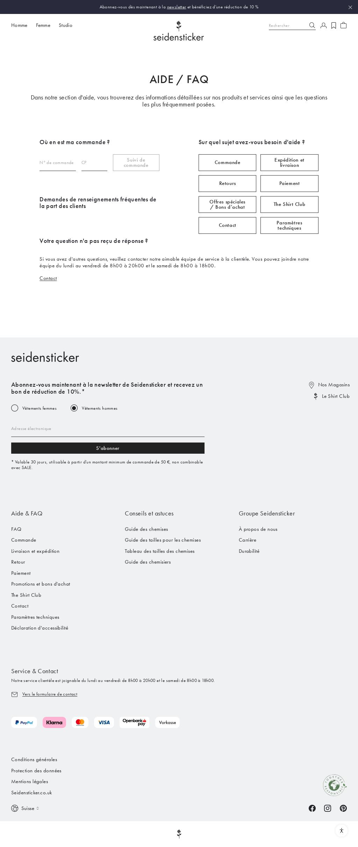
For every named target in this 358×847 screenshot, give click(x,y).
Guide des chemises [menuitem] (146, 529)
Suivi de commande (136, 162)
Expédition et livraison (289, 162)
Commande (228, 162)
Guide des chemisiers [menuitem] (148, 562)
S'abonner (107, 448)
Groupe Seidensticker (267, 513)
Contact (227, 225)
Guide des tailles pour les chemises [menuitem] (163, 540)
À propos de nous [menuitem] (258, 529)
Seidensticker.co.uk (31, 792)
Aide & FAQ (26, 513)
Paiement (289, 183)
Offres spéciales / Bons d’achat (227, 204)
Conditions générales (34, 759)
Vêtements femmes (39, 408)
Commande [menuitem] (23, 540)
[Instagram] (327, 807)
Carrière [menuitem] (248, 540)
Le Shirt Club (336, 396)
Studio (65, 25)
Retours (227, 183)
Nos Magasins (334, 384)
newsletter (176, 6)
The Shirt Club (289, 204)
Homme (19, 25)
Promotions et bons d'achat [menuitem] (40, 584)
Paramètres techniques (289, 225)
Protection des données (36, 770)
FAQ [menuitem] (16, 529)
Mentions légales (29, 781)
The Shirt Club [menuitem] (26, 595)
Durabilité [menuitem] (249, 551)
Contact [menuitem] (19, 606)
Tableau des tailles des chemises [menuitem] (159, 551)
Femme (43, 25)
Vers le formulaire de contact (49, 694)
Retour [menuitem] (18, 562)
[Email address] (108, 428)
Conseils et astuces (149, 513)
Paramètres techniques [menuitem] (35, 617)
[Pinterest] (343, 807)
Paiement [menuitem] (21, 573)
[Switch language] (25, 808)
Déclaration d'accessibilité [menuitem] (39, 628)
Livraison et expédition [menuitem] (35, 551)
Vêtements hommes (99, 408)
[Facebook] (312, 807)
